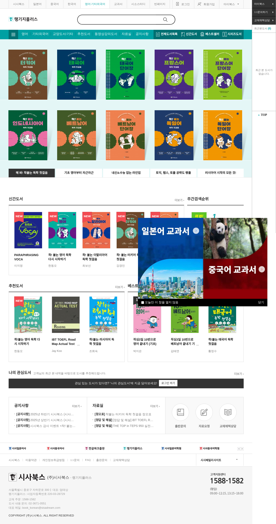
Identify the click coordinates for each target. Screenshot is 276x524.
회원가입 (209, 4)
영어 (25, 34)
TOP (264, 114)
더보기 (178, 200)
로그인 (185, 4)
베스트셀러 (212, 34)
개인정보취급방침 (53, 460)
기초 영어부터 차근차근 (79, 173)
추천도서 (83, 34)
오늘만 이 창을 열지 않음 (159, 302)
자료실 (126, 34)
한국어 (72, 4)
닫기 (261, 302)
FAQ (88, 459)
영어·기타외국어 (95, 4)
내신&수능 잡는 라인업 (126, 173)
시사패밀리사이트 (211, 460)
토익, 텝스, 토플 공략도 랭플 (173, 173)
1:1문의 (75, 460)
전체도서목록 (169, 34)
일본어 (37, 4)
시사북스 (18, 4)
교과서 (118, 4)
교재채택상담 (121, 460)
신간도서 (191, 34)
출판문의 (101, 460)
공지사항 (142, 34)
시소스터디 (138, 4)
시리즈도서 (235, 34)
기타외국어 (40, 34)
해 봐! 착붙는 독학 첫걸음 (31, 173)
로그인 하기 (168, 383)
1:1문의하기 (261, 12)
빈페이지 (159, 4)
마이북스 (229, 4)
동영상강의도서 (106, 34)
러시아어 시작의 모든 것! (220, 173)
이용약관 (31, 460)
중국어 (54, 4)
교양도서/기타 (63, 34)
